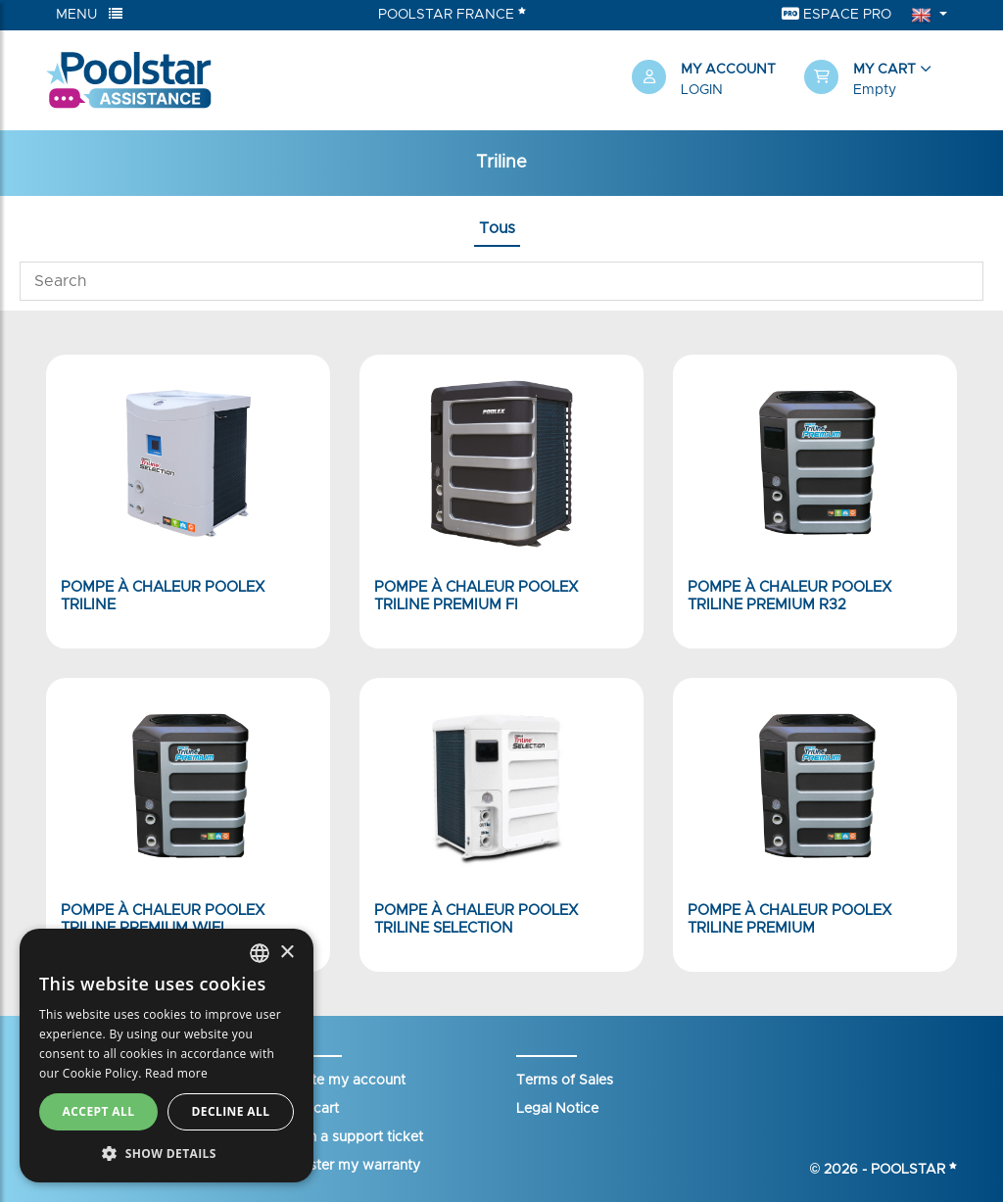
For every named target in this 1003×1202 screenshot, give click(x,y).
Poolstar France (452, 14)
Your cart (310, 1109)
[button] (880, 80)
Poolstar (914, 1170)
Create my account (343, 1080)
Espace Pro (836, 14)
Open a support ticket (352, 1137)
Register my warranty (350, 1166)
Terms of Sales (564, 1080)
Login (702, 90)
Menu (89, 14)
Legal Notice (557, 1109)
